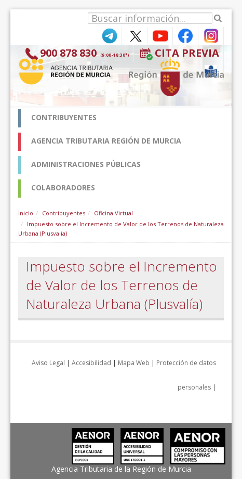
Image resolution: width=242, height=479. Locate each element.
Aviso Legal (48, 362)
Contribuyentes (63, 213)
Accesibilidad (91, 362)
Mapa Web (134, 362)
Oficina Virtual (113, 213)
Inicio (25, 213)
